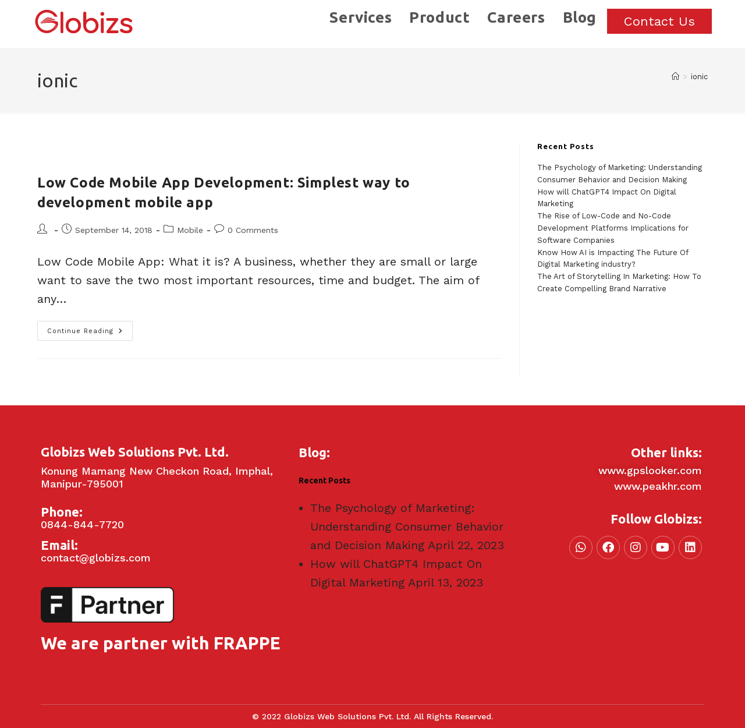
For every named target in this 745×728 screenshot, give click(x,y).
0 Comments (253, 230)
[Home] (675, 76)
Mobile (190, 230)
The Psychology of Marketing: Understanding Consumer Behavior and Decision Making (406, 526)
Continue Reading (90, 328)
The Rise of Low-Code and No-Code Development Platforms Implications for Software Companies (613, 228)
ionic (699, 76)
